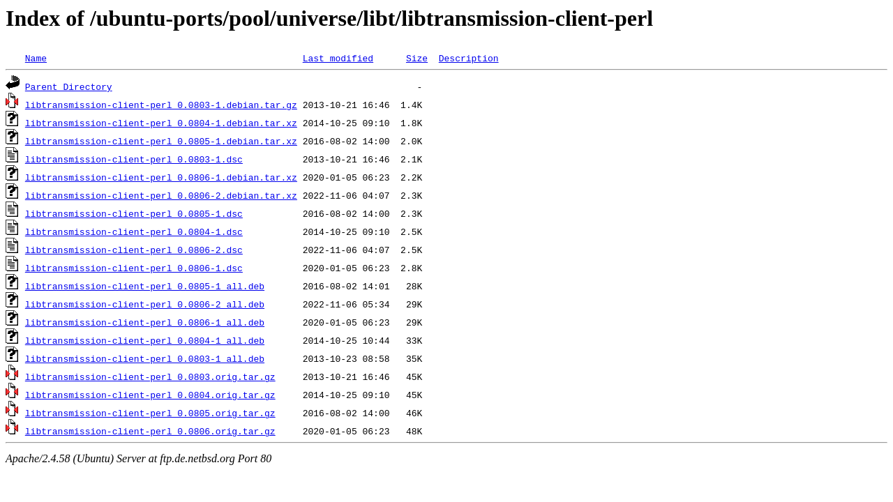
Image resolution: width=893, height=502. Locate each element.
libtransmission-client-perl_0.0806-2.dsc (134, 249)
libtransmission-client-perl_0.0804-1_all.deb (144, 340)
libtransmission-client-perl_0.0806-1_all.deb (144, 322)
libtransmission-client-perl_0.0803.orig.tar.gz (150, 376)
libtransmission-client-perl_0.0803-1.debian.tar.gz (161, 104)
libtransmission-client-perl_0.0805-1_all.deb (144, 286)
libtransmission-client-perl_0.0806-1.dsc (134, 267)
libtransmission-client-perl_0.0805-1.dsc (134, 213)
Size (417, 58)
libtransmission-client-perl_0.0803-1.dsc (134, 159)
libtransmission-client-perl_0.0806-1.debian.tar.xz (161, 177)
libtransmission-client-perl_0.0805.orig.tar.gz (150, 412)
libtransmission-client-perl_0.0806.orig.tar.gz (150, 431)
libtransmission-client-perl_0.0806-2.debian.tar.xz (161, 195)
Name (36, 58)
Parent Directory (68, 86)
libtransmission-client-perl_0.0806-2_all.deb (144, 304)
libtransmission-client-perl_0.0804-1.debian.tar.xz (161, 122)
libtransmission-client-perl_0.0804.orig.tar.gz (150, 394)
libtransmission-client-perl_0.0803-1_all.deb (144, 358)
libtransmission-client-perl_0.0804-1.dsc (134, 231)
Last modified (338, 58)
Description (469, 58)
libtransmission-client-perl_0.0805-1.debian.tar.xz (161, 141)
